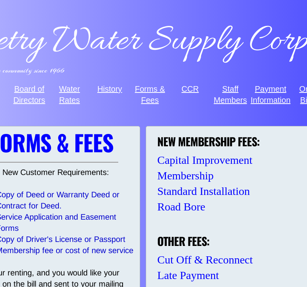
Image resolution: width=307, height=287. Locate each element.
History (109, 89)
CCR (190, 89)
